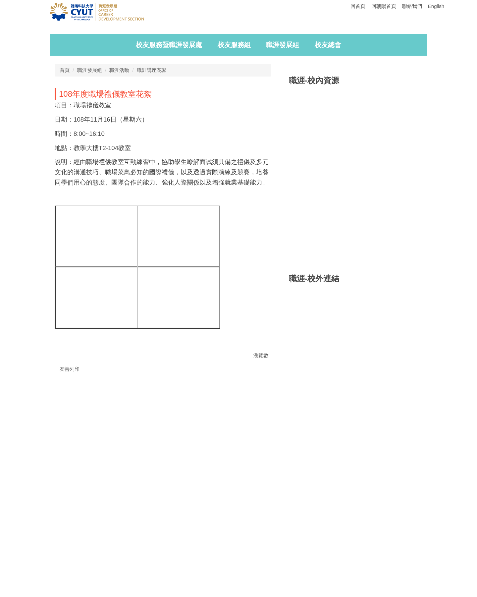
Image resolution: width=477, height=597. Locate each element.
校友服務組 (234, 147)
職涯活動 (119, 173)
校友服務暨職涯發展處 (169, 147)
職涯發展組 (282, 147)
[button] (63, 81)
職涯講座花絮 (152, 173)
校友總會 (328, 147)
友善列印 (70, 471)
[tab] (372, 130)
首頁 (65, 173)
